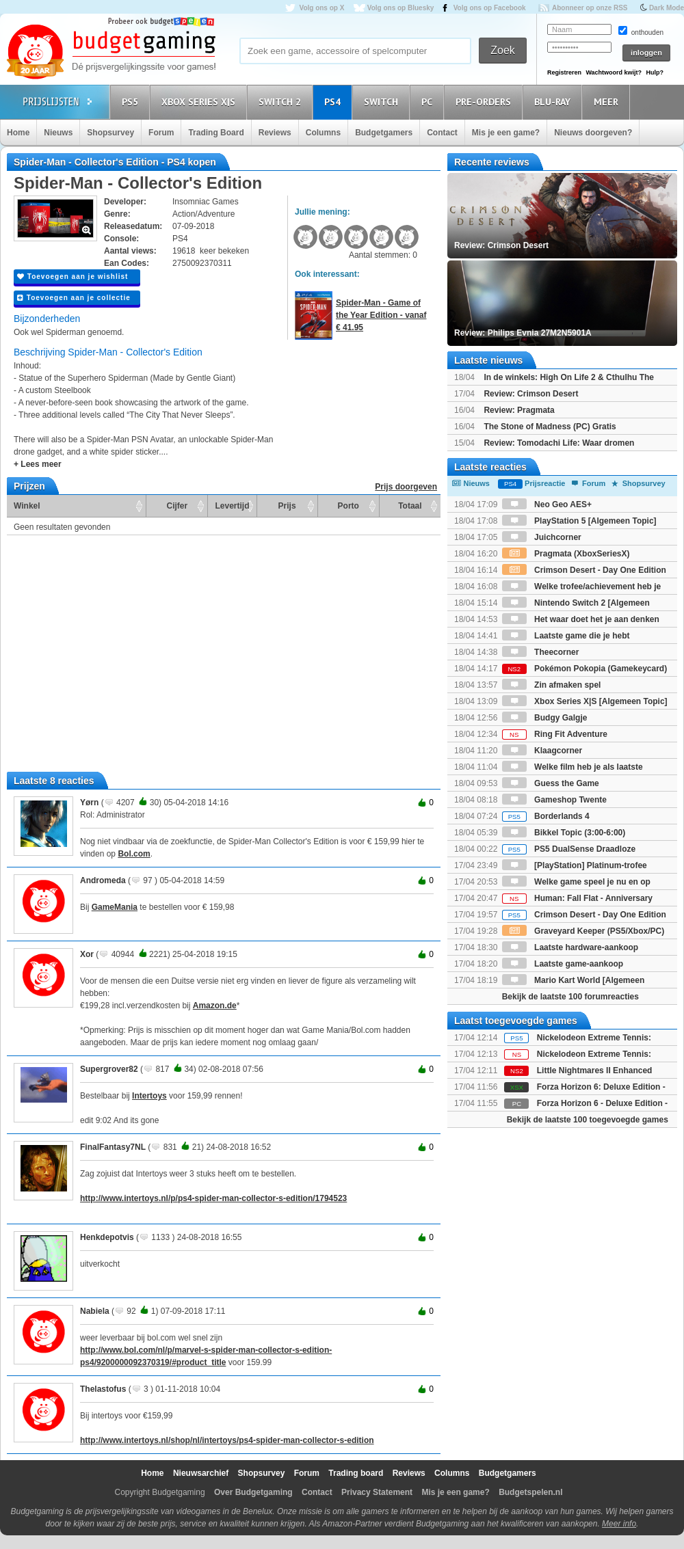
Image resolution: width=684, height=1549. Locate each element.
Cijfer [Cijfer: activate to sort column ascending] (177, 506)
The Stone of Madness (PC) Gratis (550, 426)
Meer (608, 101)
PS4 (334, 101)
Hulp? (654, 72)
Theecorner (540, 652)
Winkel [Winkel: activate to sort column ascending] (27, 506)
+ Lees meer (38, 464)
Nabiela (94, 1311)
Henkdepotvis (107, 1237)
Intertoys (149, 1096)
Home (18, 132)
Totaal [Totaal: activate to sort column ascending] (409, 506)
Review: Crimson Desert (531, 394)
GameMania (114, 907)
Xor (87, 954)
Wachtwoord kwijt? (614, 72)
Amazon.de (215, 1005)
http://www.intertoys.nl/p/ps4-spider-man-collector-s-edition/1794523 (213, 1198)
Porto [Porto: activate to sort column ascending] (348, 506)
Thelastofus (103, 1389)
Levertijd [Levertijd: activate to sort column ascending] (232, 506)
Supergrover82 (109, 1069)
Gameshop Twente (554, 800)
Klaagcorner (542, 750)
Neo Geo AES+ (547, 504)
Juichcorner (541, 537)
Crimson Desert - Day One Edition (584, 914)
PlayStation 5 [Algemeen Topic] (579, 521)
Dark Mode (666, 8)
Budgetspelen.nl (530, 1492)
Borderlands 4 (546, 816)
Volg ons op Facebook (489, 8)
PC (428, 101)
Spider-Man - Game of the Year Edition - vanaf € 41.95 (381, 315)
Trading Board (216, 132)
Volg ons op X (321, 8)
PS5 (132, 101)
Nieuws (58, 132)
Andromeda (103, 880)
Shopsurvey (110, 132)
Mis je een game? (506, 132)
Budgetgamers (383, 132)
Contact (442, 132)
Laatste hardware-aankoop (570, 947)
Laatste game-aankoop (562, 964)
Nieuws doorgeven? (593, 132)
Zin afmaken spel (551, 685)
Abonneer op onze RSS (590, 8)
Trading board (355, 1473)
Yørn (89, 802)
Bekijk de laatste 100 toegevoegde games (587, 1119)
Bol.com (134, 854)
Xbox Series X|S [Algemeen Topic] (585, 701)
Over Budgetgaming (253, 1492)
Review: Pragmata (519, 410)
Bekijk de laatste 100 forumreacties (570, 996)
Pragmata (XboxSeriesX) (566, 553)
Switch (383, 101)
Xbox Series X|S (200, 101)
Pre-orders (485, 101)
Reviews (275, 132)
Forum (161, 132)
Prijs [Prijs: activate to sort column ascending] (287, 506)
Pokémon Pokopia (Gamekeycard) (584, 668)
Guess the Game (550, 783)
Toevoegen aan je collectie (74, 297)
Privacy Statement (376, 1492)
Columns (323, 132)
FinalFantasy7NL (113, 1147)
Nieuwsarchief (200, 1473)
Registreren (564, 72)
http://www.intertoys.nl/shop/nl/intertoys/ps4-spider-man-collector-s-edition (227, 1440)
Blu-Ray (554, 101)
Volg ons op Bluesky (400, 8)
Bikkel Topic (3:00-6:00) (564, 832)
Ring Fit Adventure (554, 734)
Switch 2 (282, 101)
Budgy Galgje (545, 718)
